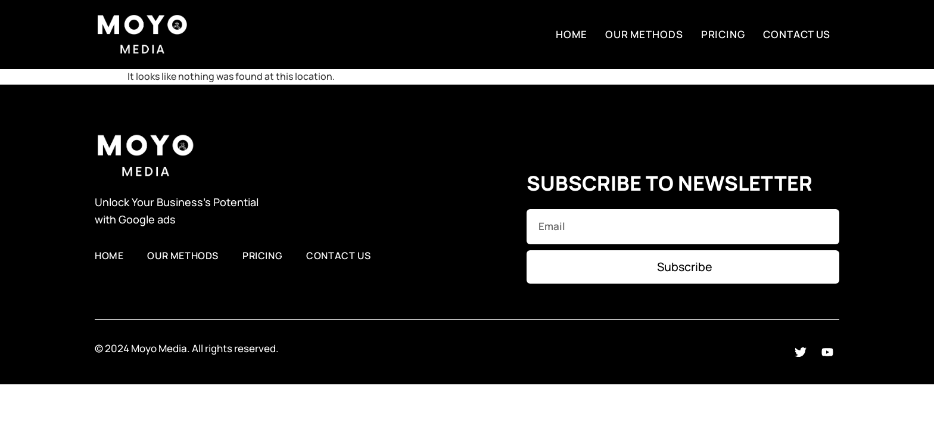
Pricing (723, 34)
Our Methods (644, 34)
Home (571, 34)
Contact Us (796, 34)
